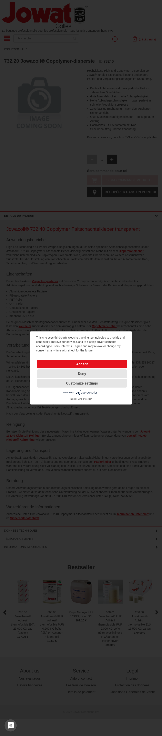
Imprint (73, 399)
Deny (82, 373)
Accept (82, 364)
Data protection (85, 399)
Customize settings (82, 383)
